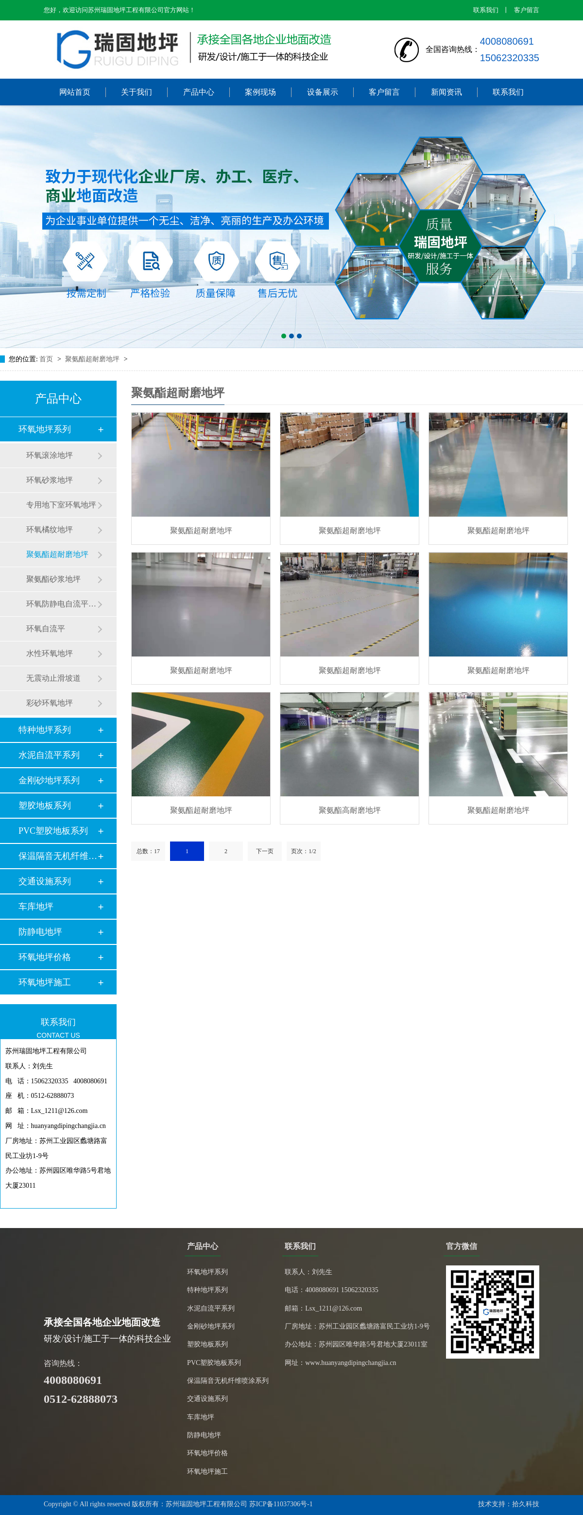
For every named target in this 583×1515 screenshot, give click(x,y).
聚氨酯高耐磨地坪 (350, 810)
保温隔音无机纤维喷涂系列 (228, 1380)
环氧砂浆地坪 (49, 480)
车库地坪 (35, 906)
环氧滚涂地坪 (49, 455)
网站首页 (74, 92)
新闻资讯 (446, 92)
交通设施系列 (44, 881)
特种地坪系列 (44, 730)
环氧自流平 (45, 628)
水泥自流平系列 (49, 755)
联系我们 (485, 10)
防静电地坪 (40, 932)
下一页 (265, 851)
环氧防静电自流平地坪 (61, 604)
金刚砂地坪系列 (49, 780)
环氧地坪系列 (44, 429)
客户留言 (526, 10)
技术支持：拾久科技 (508, 1504)
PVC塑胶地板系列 (53, 831)
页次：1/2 (303, 851)
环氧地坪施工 (44, 982)
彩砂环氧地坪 (49, 703)
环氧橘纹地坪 (49, 529)
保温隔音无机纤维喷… (57, 856)
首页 (47, 359)
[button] (283, 336)
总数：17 (148, 851)
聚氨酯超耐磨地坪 (93, 359)
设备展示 (322, 92)
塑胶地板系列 (44, 805)
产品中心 (198, 92)
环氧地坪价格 (44, 957)
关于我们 (136, 92)
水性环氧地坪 (49, 653)
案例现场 (260, 92)
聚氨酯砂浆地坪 (53, 579)
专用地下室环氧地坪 (61, 505)
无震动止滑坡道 (53, 678)
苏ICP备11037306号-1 (281, 1504)
